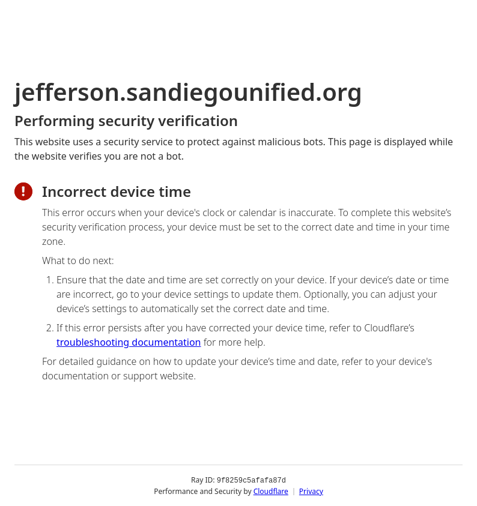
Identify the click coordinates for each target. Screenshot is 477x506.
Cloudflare (271, 491)
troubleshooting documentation (128, 342)
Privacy (311, 491)
